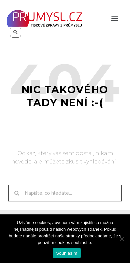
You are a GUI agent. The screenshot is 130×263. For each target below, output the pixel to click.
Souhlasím (66, 253)
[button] (114, 18)
